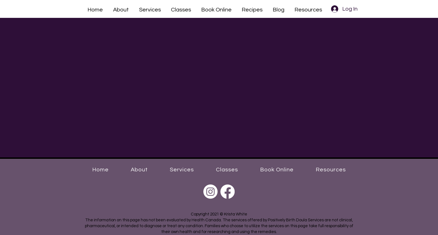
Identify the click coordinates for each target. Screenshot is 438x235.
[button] (121, 9)
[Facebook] (227, 191)
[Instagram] (210, 191)
